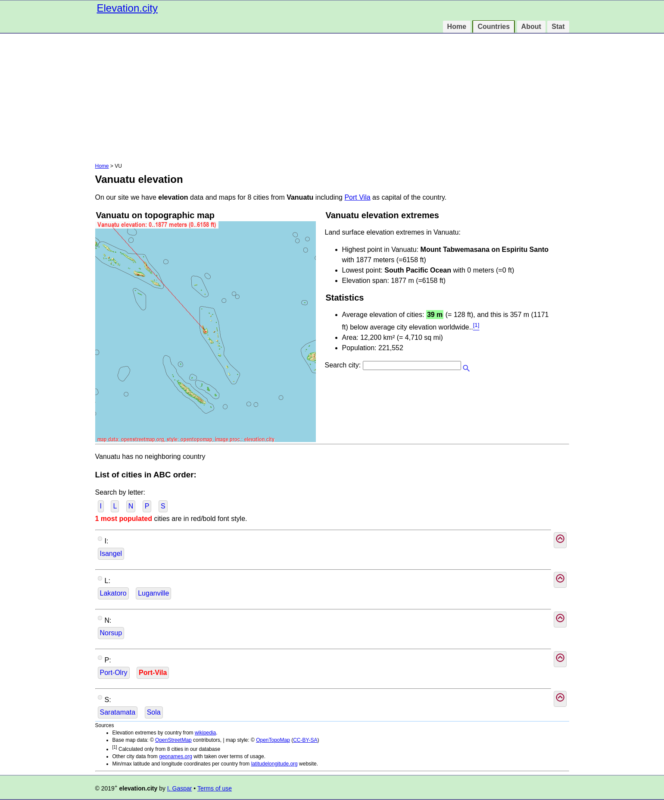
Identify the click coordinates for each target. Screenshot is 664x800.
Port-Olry (114, 672)
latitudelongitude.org (274, 764)
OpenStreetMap (173, 740)
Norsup (111, 633)
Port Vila (357, 197)
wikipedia (205, 733)
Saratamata (118, 712)
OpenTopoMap (273, 740)
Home (456, 26)
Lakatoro (113, 593)
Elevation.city (127, 8)
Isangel (111, 553)
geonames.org (175, 756)
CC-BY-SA (305, 740)
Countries (493, 26)
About (531, 26)
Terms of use (214, 788)
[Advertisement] (332, 98)
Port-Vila (153, 672)
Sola (154, 712)
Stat (558, 26)
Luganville (153, 593)
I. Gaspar (179, 788)
